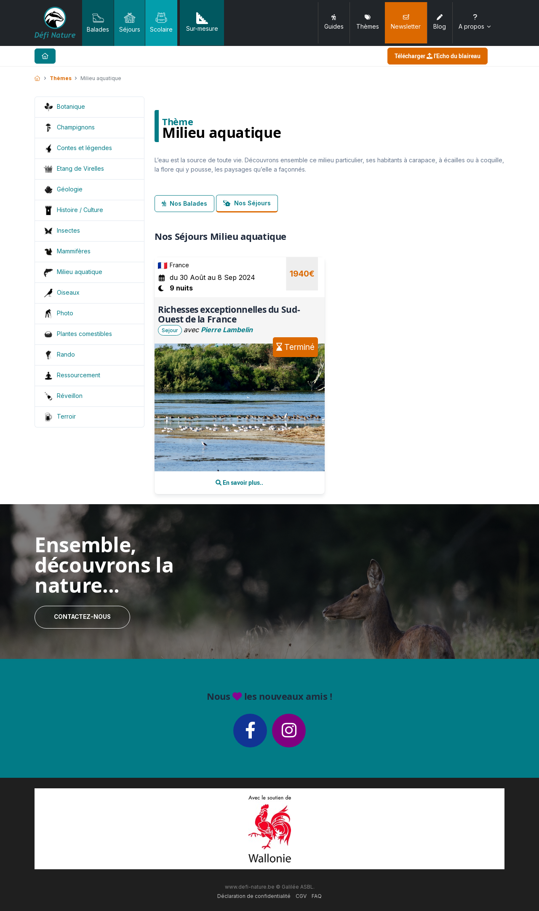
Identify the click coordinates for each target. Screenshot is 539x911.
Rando (66, 354)
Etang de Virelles (80, 168)
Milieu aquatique (79, 271)
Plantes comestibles (84, 333)
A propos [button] (475, 22)
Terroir (66, 416)
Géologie (70, 189)
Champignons (76, 127)
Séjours (129, 22)
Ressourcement (78, 375)
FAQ (317, 896)
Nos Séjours (247, 203)
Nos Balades (184, 203)
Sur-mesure (202, 22)
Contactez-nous (82, 616)
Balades (98, 22)
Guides (334, 22)
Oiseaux (68, 292)
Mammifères (74, 251)
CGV (301, 896)
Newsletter (406, 22)
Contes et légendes (84, 147)
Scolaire (161, 22)
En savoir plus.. (239, 482)
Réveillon (70, 395)
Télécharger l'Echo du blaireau (437, 56)
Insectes (68, 230)
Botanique (71, 106)
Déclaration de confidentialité (254, 896)
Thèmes (367, 22)
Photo (65, 313)
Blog (439, 22)
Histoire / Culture (80, 209)
